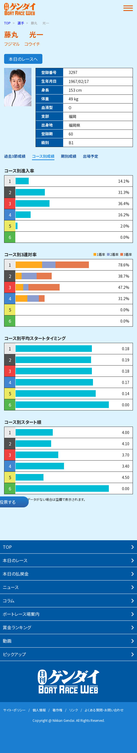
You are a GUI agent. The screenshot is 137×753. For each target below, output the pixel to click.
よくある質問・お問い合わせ (104, 710)
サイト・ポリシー (14, 710)
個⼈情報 (39, 710)
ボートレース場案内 (21, 614)
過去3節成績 (14, 156)
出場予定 (90, 156)
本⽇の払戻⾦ (16, 573)
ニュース (11, 587)
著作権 (57, 710)
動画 (7, 640)
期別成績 (68, 156)
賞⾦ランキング (17, 627)
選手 (21, 23)
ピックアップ (14, 654)
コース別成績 (43, 156)
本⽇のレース (15, 560)
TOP (7, 23)
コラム (8, 600)
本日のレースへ (23, 59)
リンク (73, 710)
